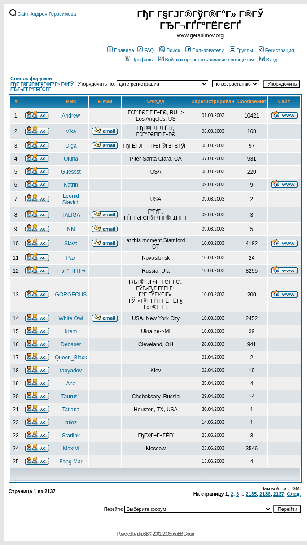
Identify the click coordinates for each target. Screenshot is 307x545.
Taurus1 (71, 396)
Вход (268, 59)
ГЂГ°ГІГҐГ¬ (71, 271)
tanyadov (71, 370)
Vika (71, 131)
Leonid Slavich (71, 199)
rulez (71, 422)
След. (294, 494)
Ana (70, 383)
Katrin (71, 185)
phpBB (142, 534)
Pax (71, 258)
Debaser (71, 344)
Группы (241, 50)
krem (71, 331)
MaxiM (71, 448)
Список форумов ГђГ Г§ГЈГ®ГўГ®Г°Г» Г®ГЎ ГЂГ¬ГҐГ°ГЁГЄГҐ (42, 84)
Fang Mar (70, 461)
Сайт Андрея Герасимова (42, 14)
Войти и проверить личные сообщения (206, 59)
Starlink (71, 435)
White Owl (71, 318)
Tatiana (71, 409)
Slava (71, 243)
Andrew (71, 116)
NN (71, 229)
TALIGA (70, 215)
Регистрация (276, 50)
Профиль (139, 59)
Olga (70, 146)
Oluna (71, 159)
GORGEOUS (71, 295)
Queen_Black (71, 357)
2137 (278, 494)
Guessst (71, 172)
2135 (251, 494)
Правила (120, 50)
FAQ (145, 50)
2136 (264, 494)
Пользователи (204, 50)
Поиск (169, 50)
